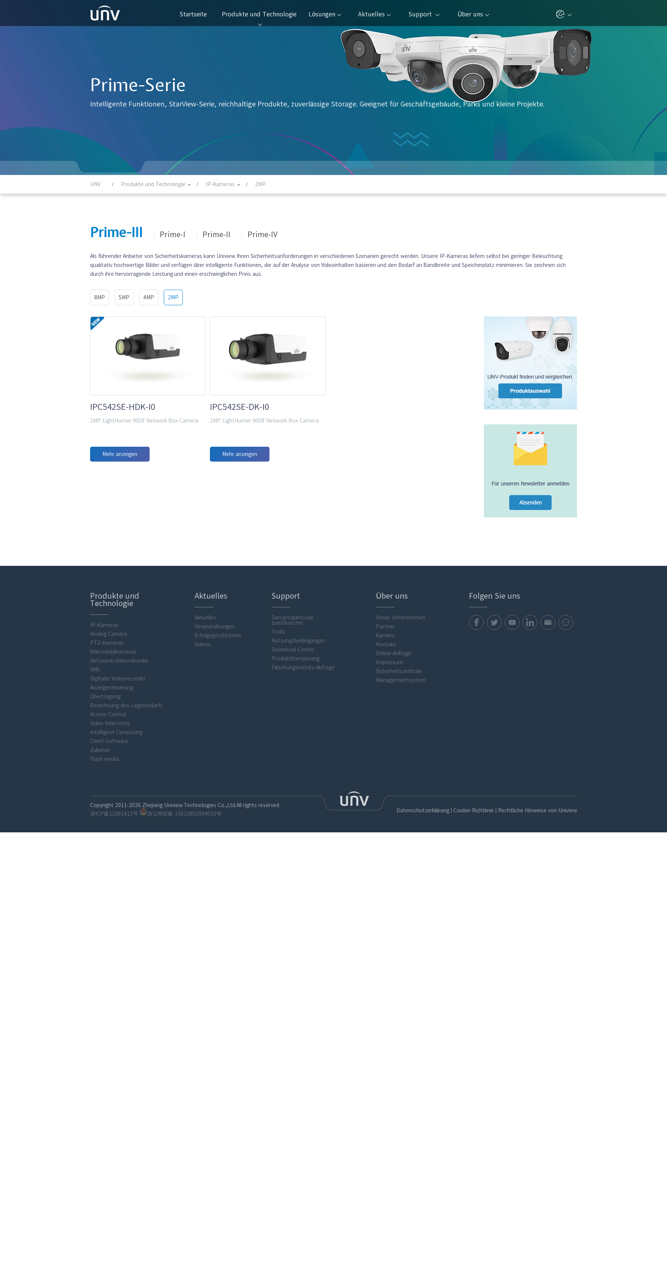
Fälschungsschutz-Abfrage (303, 667)
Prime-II (216, 234)
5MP (124, 297)
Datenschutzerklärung (423, 810)
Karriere (385, 635)
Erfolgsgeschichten (218, 635)
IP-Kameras (104, 625)
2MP (173, 297)
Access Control (108, 714)
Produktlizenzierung (295, 658)
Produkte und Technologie (259, 18)
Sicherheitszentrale (399, 671)
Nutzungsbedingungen (298, 640)
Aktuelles (374, 14)
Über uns (473, 14)
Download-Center (292, 649)
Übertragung (105, 696)
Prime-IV (262, 234)
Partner (385, 626)
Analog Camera (108, 634)
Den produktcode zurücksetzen (292, 620)
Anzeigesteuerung (111, 687)
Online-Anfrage (393, 653)
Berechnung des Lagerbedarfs (126, 705)
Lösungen (325, 14)
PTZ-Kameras (107, 642)
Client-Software (109, 741)
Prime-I (172, 234)
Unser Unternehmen (400, 617)
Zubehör (100, 750)
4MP (148, 297)
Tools (278, 631)
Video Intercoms (110, 723)
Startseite (193, 14)
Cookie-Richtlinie (473, 810)
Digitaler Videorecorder (118, 678)
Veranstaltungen (214, 626)
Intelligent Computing (116, 732)
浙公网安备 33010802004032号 (180, 812)
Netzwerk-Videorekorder (119, 660)
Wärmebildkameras (113, 651)
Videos (203, 644)
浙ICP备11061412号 (114, 813)
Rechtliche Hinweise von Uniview (537, 810)
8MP (99, 297)
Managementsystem (401, 680)
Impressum (389, 662)
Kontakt (386, 644)
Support (423, 14)
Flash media (104, 759)
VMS (95, 669)
